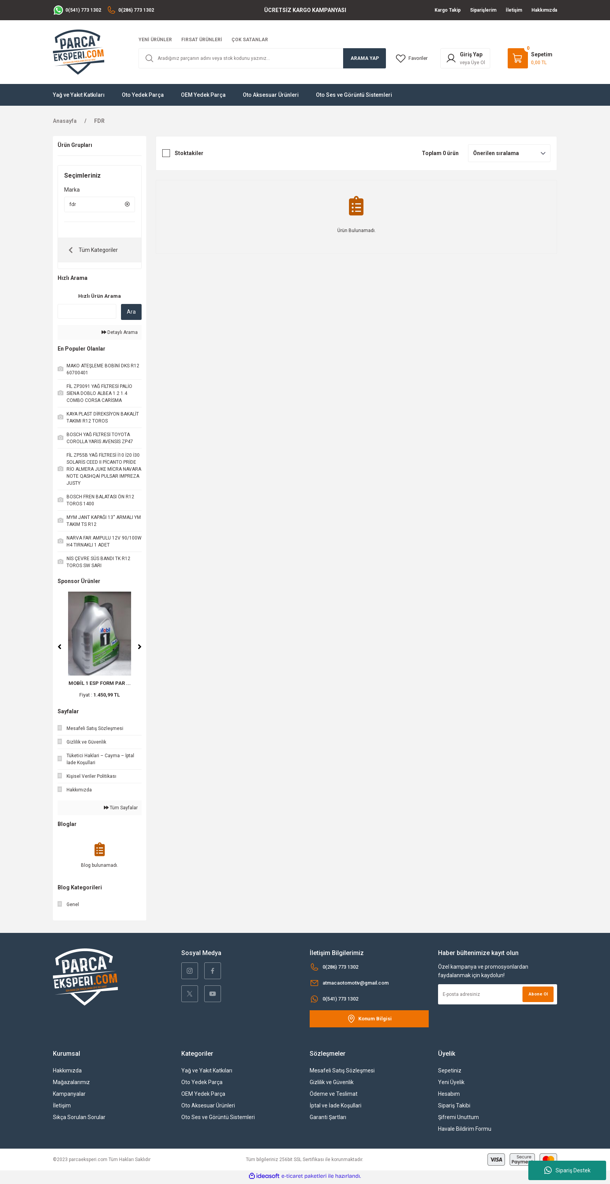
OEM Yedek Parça (203, 1096)
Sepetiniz (449, 1073)
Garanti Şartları (328, 1119)
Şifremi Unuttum (458, 1119)
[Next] (140, 649)
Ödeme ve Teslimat (334, 1096)
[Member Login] (467, 58)
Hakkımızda (67, 1073)
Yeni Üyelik (451, 1084)
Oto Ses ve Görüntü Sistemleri (218, 1119)
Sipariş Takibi (454, 1108)
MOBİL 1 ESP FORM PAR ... (99, 685)
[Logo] (78, 51)
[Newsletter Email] (497, 997)
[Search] (262, 58)
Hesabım (449, 1096)
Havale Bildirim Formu (464, 1131)
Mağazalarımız (71, 1084)
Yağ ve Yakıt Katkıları (206, 1073)
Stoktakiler (189, 153)
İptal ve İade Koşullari (335, 1108)
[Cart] (530, 58)
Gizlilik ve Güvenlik (332, 1084)
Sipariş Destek (567, 1170)
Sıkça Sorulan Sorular (79, 1119)
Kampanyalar (69, 1096)
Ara (131, 314)
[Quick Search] (87, 313)
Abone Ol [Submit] (536, 996)
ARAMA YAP (365, 58)
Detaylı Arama (120, 334)
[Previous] (59, 649)
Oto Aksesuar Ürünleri (208, 1108)
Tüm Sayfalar (121, 810)
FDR (99, 121)
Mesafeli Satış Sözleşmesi (342, 1073)
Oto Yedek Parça (202, 1084)
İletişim (62, 1108)
